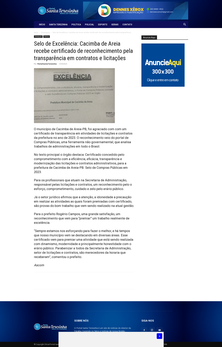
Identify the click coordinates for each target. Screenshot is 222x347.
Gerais (114, 24)
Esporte (102, 24)
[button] (184, 24)
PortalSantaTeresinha (47, 64)
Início (42, 24)
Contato (127, 24)
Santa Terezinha (58, 24)
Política (76, 24)
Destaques (45, 32)
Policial (89, 24)
